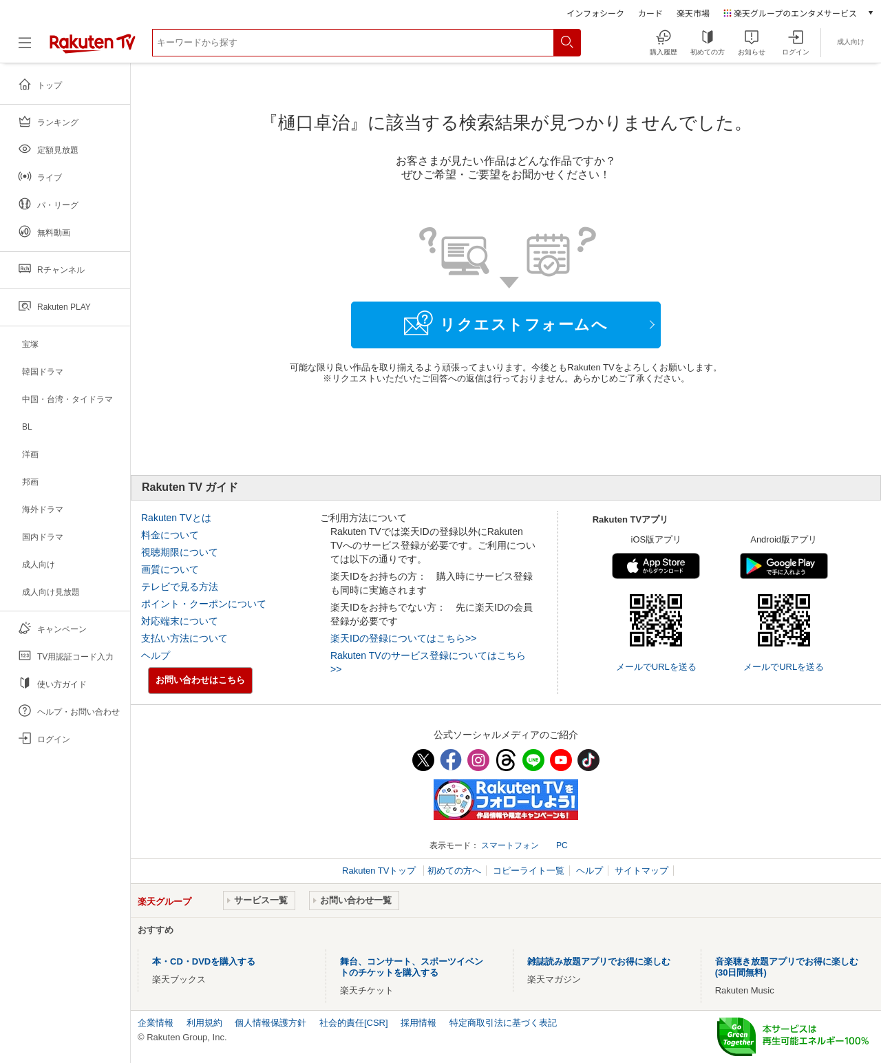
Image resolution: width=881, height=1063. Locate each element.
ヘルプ (155, 655)
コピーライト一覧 (528, 870)
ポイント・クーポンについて (203, 603)
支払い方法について (184, 638)
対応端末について (179, 621)
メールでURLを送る (656, 667)
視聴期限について (179, 552)
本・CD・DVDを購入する (203, 961)
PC (562, 845)
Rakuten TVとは (176, 517)
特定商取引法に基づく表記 (503, 1023)
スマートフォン (510, 845)
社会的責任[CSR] (353, 1023)
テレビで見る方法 (179, 586)
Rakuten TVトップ (380, 870)
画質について (170, 569)
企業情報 (155, 1023)
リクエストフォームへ (506, 323)
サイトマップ (641, 870)
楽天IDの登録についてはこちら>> (403, 638)
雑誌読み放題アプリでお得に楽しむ (598, 961)
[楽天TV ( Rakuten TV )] (93, 48)
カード (650, 13)
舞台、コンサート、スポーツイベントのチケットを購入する (411, 967)
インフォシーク (595, 13)
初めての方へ (454, 870)
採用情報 (418, 1023)
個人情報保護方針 (270, 1023)
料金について (170, 534)
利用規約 (204, 1023)
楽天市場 (693, 13)
